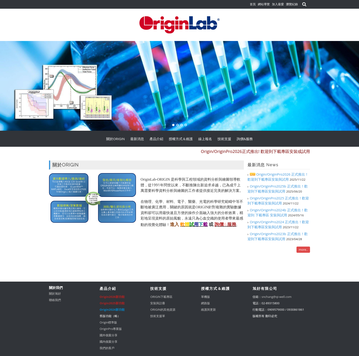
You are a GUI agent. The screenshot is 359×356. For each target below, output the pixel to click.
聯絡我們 (55, 300)
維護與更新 (208, 309)
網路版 (205, 303)
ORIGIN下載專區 (161, 297)
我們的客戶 (107, 348)
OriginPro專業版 (111, 329)
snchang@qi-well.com (276, 297)
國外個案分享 (108, 335)
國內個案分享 (108, 342)
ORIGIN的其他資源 (162, 309)
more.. (303, 249)
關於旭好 (55, 293)
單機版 (205, 297)
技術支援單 (157, 316)
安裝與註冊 (157, 303)
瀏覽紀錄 (292, 4)
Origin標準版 (108, 322)
